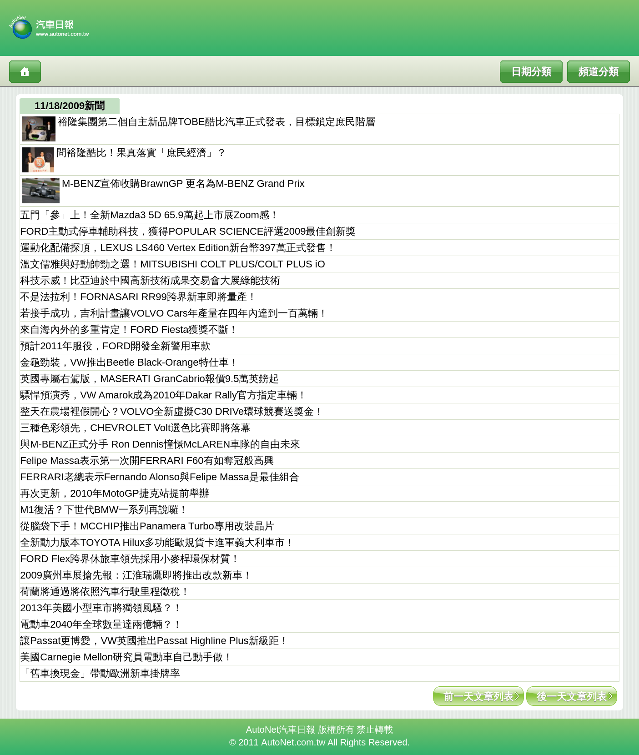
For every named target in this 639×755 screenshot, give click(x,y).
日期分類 (531, 71)
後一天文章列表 (572, 696)
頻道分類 (599, 71)
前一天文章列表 (478, 696)
